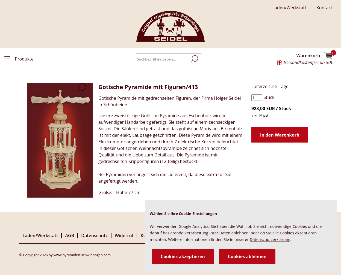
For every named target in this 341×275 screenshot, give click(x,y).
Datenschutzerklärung (270, 239)
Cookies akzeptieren (183, 256)
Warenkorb (314, 55)
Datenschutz (94, 235)
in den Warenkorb (279, 135)
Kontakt (324, 8)
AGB (69, 235)
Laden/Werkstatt (289, 8)
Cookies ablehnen (247, 256)
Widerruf (124, 235)
